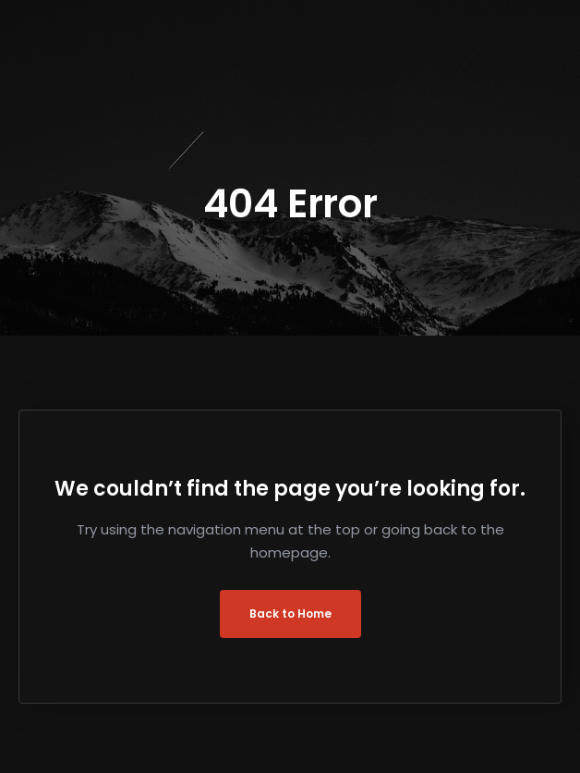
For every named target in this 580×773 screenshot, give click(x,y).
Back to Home (290, 613)
